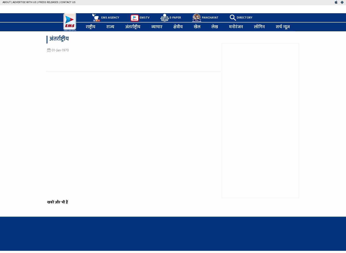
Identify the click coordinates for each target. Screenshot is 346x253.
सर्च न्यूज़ (283, 27)
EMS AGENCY (105, 17)
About (7, 2)
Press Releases (48, 2)
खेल (197, 27)
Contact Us (67, 2)
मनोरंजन (236, 27)
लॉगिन (259, 27)
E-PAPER (170, 18)
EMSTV (139, 18)
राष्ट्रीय (90, 27)
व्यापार (156, 27)
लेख (214, 27)
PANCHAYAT (205, 17)
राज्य (110, 27)
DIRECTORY (240, 17)
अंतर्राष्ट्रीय (132, 27)
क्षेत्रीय (178, 27)
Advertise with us (24, 2)
